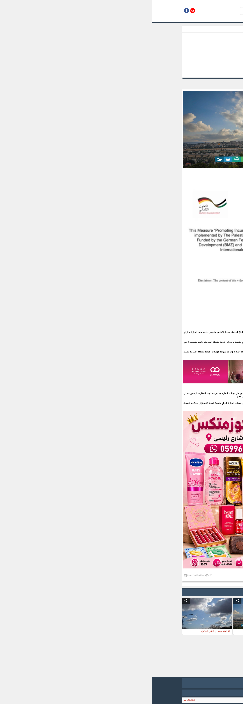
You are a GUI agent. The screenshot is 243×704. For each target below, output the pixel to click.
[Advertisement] (105, 55)
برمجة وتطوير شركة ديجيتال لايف (121, 692)
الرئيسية (176, 29)
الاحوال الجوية (162, 29)
